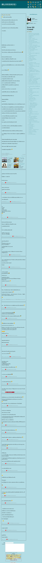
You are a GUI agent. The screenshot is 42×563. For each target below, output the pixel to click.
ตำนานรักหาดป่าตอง (32, 134)
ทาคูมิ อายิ (30, 110)
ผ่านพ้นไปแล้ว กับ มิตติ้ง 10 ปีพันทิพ (34, 46)
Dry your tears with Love (32, 69)
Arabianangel (5, 344)
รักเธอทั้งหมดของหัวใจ (32, 59)
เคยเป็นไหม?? (31, 128)
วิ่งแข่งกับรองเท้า (31, 40)
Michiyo (4, 530)
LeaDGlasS (5, 335)
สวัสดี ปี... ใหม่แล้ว (32, 38)
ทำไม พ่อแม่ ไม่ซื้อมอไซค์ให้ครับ (34, 34)
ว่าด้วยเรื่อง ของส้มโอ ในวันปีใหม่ (34, 88)
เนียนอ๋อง (5, 318)
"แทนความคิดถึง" (10, 163)
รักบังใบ (4, 463)
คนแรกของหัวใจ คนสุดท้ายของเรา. (8, 236)
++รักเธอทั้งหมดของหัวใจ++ (33, 118)
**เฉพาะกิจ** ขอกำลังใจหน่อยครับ (34, 78)
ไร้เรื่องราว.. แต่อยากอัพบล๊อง (33, 79)
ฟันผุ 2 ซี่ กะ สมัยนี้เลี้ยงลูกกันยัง (34, 95)
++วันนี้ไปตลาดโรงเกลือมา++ (33, 104)
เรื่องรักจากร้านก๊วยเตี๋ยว (33, 131)
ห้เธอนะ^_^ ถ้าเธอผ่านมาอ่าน (34, 129)
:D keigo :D (5, 470)
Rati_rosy (6, 439)
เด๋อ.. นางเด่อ (31, 93)
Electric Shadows (31, 124)
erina (4, 495)
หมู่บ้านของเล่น (31, 119)
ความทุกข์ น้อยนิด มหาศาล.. (33, 49)
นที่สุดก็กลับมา (31, 35)
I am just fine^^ (5, 217)
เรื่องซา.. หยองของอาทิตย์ (33, 81)
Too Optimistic (5, 405)
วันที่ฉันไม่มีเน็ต (31, 68)
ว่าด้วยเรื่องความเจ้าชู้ (32, 62)
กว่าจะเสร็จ (31, 96)
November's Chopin (32, 97)
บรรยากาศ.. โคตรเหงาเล (33, 120)
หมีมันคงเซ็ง (31, 127)
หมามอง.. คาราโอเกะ (32, 130)
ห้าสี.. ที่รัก (30, 109)
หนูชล (4, 307)
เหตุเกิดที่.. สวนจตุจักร (32, 117)
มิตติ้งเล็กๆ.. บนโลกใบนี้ (32, 80)
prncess (4, 369)
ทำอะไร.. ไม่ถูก (31, 57)
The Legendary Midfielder (7, 356)
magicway (5, 376)
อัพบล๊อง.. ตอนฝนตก (32, 58)
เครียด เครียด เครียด (32, 98)
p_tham (4, 182)
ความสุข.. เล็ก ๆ (31, 50)
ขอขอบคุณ (30, 89)
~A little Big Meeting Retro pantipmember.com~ (33, 56)
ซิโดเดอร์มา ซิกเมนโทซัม (33, 41)
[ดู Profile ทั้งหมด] (35, 21)
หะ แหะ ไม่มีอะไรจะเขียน (33, 82)
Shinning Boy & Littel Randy (33, 111)
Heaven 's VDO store (32, 107)
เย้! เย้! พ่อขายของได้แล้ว (33, 105)
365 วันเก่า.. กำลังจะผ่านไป (33, 45)
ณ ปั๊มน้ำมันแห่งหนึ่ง (32, 106)
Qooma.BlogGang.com (33, 14)
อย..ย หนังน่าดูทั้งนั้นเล (33, 116)
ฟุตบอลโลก (31, 60)
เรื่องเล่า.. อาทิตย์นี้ (32, 48)
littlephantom (9, 201)
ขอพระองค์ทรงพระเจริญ (33, 47)
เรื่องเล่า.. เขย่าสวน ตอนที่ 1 (33, 39)
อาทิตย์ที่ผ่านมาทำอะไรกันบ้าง (33, 70)
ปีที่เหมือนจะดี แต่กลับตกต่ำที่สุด (34, 33)
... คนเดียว (30, 94)
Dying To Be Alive (6, 523)
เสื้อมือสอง (30, 108)
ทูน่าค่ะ (4, 432)
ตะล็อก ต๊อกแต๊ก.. (32, 77)
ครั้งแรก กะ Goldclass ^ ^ (33, 99)
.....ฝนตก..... (31, 112)
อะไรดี (4, 487)
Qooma (4, 192)
